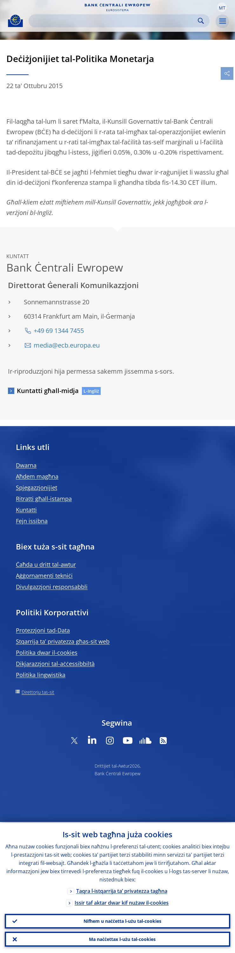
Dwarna (26, 465)
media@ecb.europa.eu (67, 345)
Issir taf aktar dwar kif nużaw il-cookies (122, 901)
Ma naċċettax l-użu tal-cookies (122, 939)
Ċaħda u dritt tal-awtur (46, 564)
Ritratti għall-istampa (44, 498)
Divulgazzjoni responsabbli (52, 586)
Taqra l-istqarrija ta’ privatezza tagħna (121, 890)
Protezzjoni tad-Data (43, 630)
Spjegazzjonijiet (36, 487)
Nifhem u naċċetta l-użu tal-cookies (122, 920)
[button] (222, 7)
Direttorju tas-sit (38, 692)
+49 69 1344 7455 (59, 330)
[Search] (114, 20)
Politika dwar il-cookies (46, 652)
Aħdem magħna (37, 476)
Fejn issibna (32, 521)
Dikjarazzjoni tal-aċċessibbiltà (55, 663)
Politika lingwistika (40, 675)
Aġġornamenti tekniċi (44, 575)
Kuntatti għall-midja (48, 390)
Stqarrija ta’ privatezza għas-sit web (63, 641)
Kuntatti (26, 510)
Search (201, 20)
